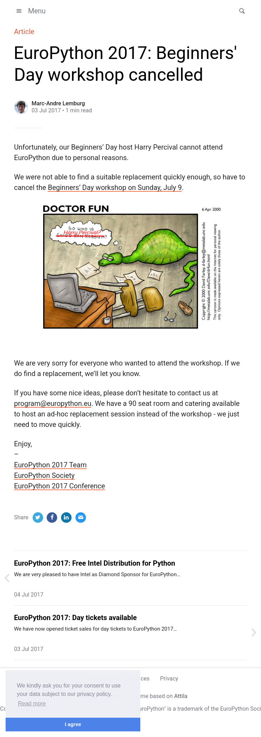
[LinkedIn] (66, 517)
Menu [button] (30, 11)
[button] (240, 10)
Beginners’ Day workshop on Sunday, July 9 (115, 187)
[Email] (80, 517)
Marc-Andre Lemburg (58, 103)
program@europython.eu (52, 403)
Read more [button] (32, 703)
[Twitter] (38, 517)
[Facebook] (52, 517)
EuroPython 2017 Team (50, 465)
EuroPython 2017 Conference (59, 486)
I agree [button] (73, 724)
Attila (180, 696)
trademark (190, 708)
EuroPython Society (44, 475)
